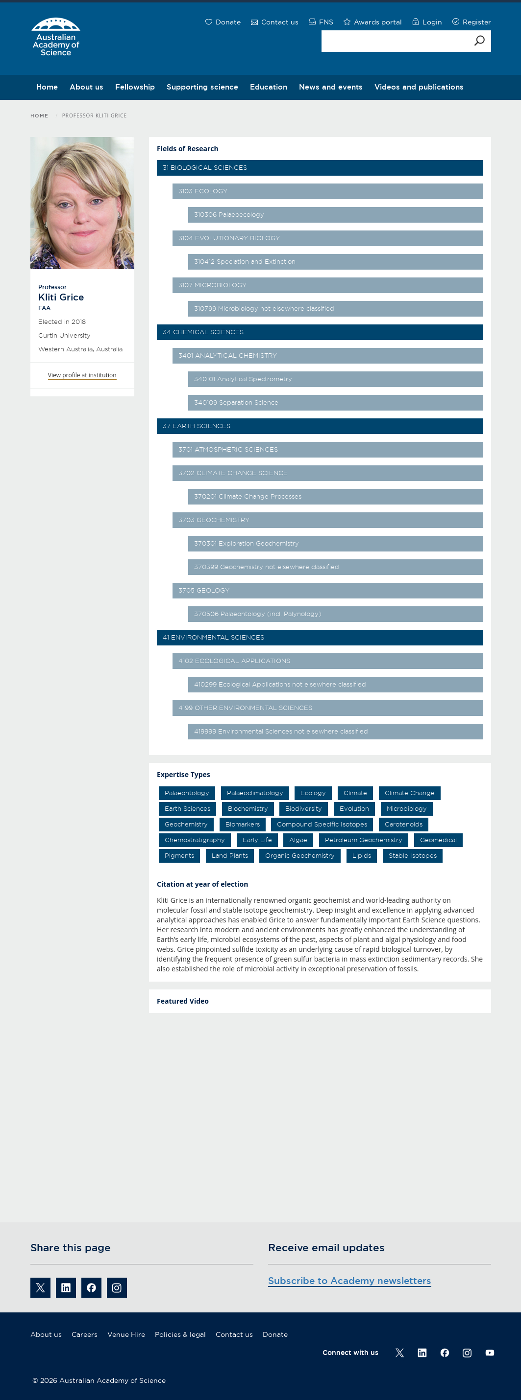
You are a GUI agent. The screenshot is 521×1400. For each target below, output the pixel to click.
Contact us (234, 1334)
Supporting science (202, 87)
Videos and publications (419, 87)
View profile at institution (82, 375)
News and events (331, 87)
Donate (275, 1334)
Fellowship (135, 87)
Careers (85, 1334)
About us (86, 87)
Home (47, 87)
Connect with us (350, 1352)
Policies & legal (180, 1334)
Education (268, 87)
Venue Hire (126, 1334)
